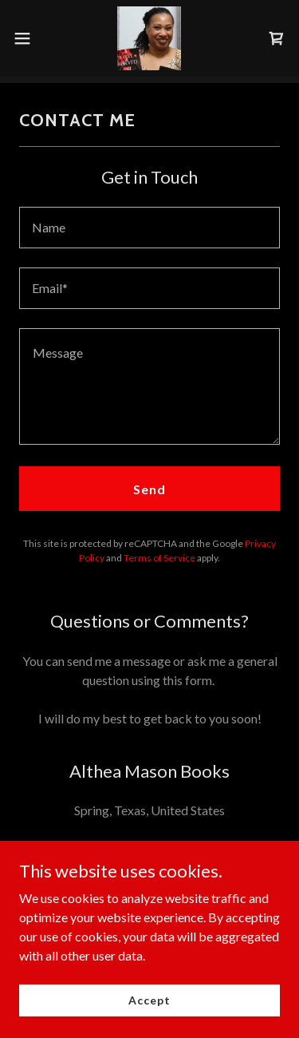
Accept (149, 1000)
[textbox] (149, 227)
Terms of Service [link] (159, 558)
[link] (149, 38)
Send (149, 489)
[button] (27, 38)
